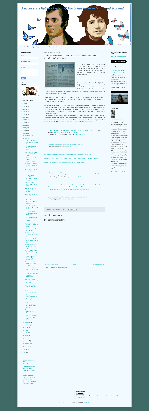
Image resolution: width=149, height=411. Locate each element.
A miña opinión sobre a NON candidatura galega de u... (31, 317)
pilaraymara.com (117, 119)
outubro (27, 322)
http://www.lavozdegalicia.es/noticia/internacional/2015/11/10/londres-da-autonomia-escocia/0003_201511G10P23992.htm (67, 154)
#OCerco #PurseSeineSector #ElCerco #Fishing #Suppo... (30, 305)
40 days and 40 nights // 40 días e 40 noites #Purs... (31, 148)
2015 (24, 133)
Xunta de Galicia (27, 368)
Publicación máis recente (51, 264)
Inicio (74, 264)
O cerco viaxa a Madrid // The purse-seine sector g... (31, 240)
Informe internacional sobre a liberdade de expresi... (31, 246)
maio (26, 335)
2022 (24, 114)
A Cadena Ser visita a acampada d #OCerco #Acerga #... (31, 201)
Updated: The (52, 197)
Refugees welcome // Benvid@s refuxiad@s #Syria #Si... (31, 213)
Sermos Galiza (27, 364)
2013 (24, 352)
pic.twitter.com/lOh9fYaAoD (70, 132)
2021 (24, 117)
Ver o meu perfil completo (118, 171)
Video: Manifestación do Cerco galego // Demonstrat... (31, 219)
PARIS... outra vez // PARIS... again (30, 229)
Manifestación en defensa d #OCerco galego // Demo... (31, 263)
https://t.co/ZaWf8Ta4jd (78, 144)
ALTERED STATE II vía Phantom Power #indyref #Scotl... (31, 275)
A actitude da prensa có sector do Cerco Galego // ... (31, 298)
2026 (24, 103)
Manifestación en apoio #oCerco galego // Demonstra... (31, 311)
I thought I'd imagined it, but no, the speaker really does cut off (66, 130)
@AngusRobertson (91, 130)
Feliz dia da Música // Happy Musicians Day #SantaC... (31, 190)
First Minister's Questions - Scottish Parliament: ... (31, 171)
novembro (28, 138)
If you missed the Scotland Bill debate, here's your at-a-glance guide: (61, 144)
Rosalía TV (56, 47)
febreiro (27, 343)
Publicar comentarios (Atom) (60, 267)
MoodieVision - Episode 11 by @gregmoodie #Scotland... (31, 165)
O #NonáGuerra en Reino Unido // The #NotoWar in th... (31, 159)
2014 (24, 349)
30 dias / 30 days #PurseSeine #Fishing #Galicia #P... (31, 184)
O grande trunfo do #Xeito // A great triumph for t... (30, 257)
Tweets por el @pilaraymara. (118, 56)
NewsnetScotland (27, 373)
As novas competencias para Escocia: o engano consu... (31, 269)
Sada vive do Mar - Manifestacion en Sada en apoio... (31, 281)
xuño (26, 333)
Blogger (87, 402)
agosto (27, 327)
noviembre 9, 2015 (80, 134)
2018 (24, 125)
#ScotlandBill (58, 132)
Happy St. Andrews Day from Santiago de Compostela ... (31, 153)
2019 (24, 122)
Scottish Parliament (28, 375)
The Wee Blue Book (28, 383)
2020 (24, 120)
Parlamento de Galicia (29, 366)
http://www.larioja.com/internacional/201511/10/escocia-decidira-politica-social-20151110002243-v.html (64, 162)
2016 (24, 130)
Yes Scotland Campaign (29, 381)
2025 (24, 106)
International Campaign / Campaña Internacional (35, 47)
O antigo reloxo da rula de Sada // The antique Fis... (31, 252)
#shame (73, 175)
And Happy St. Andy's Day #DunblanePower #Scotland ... (31, 142)
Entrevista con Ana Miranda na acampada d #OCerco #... (31, 224)
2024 (24, 109)
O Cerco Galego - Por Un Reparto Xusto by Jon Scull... (31, 207)
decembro (28, 135)
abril (26, 338)
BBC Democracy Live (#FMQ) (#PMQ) (29, 378)
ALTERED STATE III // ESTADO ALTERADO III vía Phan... (31, 178)
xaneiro (27, 346)
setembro (27, 325)
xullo (26, 330)
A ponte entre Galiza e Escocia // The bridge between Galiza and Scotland (72, 8)
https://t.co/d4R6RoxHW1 (79, 197)
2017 (24, 128)
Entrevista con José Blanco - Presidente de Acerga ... (31, 286)
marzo (27, 341)
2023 (24, 112)
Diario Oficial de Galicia (29, 370)
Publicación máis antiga (98, 264)
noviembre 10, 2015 (83, 189)
